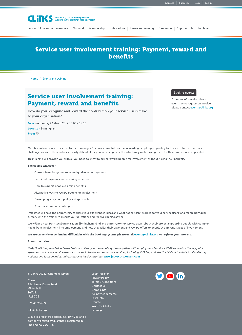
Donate (96, 302)
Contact (169, 3)
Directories (165, 28)
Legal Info (98, 298)
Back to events (184, 92)
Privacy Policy (100, 278)
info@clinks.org (37, 310)
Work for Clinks (101, 306)
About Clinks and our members (48, 28)
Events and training (142, 28)
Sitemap (97, 310)
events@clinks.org (201, 107)
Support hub (185, 28)
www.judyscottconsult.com (122, 256)
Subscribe (184, 3)
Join (197, 3)
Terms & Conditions (104, 282)
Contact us (98, 286)
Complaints (99, 290)
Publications (117, 28)
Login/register (100, 274)
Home (34, 79)
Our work (79, 28)
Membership (97, 28)
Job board (204, 28)
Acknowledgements (104, 294)
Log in (208, 3)
